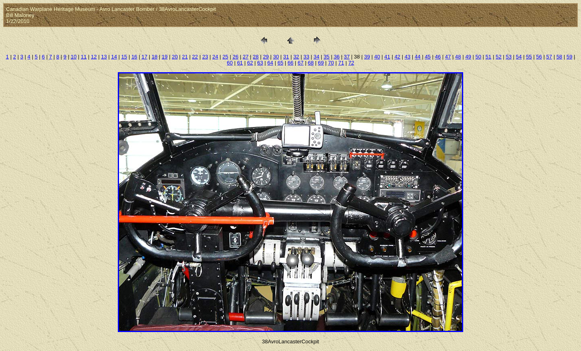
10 (73, 57)
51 (488, 57)
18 (154, 57)
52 (498, 57)
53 (509, 57)
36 (336, 57)
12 (93, 57)
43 (407, 57)
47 (448, 57)
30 (276, 57)
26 (235, 57)
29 (266, 57)
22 (195, 57)
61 (239, 63)
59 (569, 57)
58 (559, 57)
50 (478, 57)
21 (185, 57)
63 (260, 63)
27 (245, 57)
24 (215, 57)
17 (144, 57)
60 (229, 63)
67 (300, 63)
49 (468, 57)
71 (341, 63)
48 (458, 57)
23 (205, 57)
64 (270, 63)
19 (164, 57)
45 (428, 57)
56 (539, 57)
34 (316, 57)
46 (438, 57)
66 (290, 63)
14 (114, 57)
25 (225, 57)
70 (331, 63)
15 (124, 57)
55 (529, 57)
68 (310, 63)
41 (387, 57)
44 (417, 57)
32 (296, 57)
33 (306, 57)
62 (250, 63)
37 (346, 57)
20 (175, 57)
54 (519, 57)
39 (367, 57)
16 (134, 57)
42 (397, 57)
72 (351, 63)
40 (377, 57)
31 (286, 57)
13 (104, 57)
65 (280, 63)
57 (549, 57)
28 (256, 57)
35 (326, 57)
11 (83, 57)
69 (321, 63)
